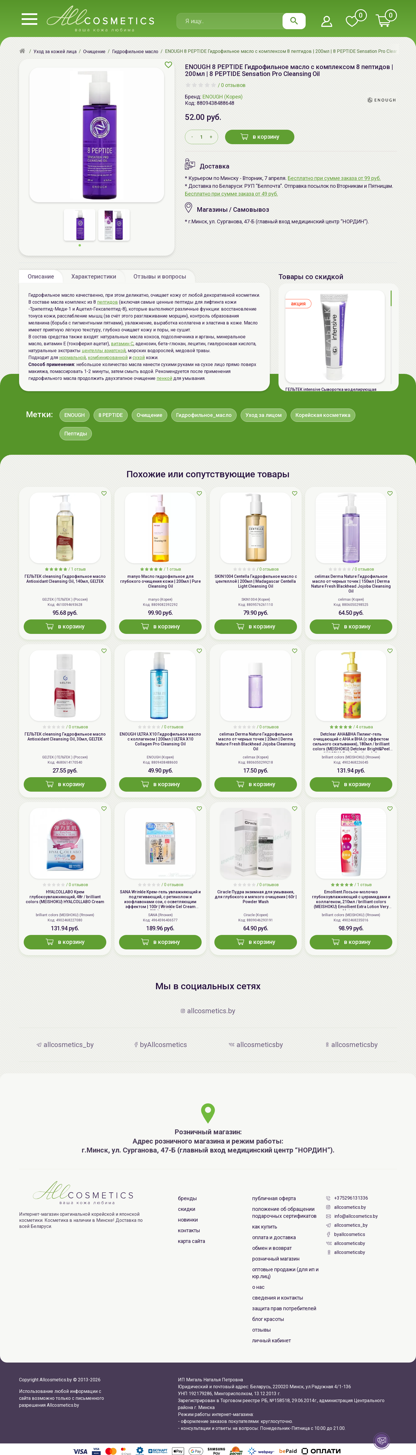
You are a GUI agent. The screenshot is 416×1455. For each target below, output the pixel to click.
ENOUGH (74, 415)
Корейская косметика (323, 415)
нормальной (72, 357)
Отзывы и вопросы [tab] (159, 276)
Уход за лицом (264, 415)
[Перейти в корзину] (383, 21)
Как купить (264, 1227)
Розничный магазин (276, 1259)
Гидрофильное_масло (204, 415)
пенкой (164, 378)
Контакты (189, 1230)
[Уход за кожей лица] (55, 51)
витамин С (122, 343)
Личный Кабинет (271, 1340)
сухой (139, 357)
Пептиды (75, 433)
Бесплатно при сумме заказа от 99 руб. (334, 178)
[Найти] (294, 21)
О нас (258, 1287)
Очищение (149, 415)
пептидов (107, 302)
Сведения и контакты (277, 1298)
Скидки (186, 1209)
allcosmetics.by (350, 1207)
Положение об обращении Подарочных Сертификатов (284, 1212)
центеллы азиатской (104, 350)
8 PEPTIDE (111, 415)
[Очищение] (94, 51)
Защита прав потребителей (284, 1308)
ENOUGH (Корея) (223, 97)
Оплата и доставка (274, 1237)
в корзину (259, 136)
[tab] (41, 276)
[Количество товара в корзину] (201, 137)
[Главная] (23, 51)
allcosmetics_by (351, 1225)
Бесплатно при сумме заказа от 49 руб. (231, 194)
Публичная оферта (274, 1198)
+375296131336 (351, 1198)
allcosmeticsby (349, 1243)
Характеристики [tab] (93, 276)
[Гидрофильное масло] (135, 51)
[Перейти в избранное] (352, 22)
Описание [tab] (41, 276)
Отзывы (261, 1330)
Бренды (187, 1198)
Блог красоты (268, 1319)
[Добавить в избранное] (168, 64)
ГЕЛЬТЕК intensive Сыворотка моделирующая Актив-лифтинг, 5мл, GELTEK (330, 392)
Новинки (188, 1220)
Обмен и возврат (272, 1248)
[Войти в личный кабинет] (326, 22)
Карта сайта (191, 1241)
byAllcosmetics (349, 1234)
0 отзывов (233, 85)
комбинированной (108, 357)
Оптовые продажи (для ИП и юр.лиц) (285, 1272)
